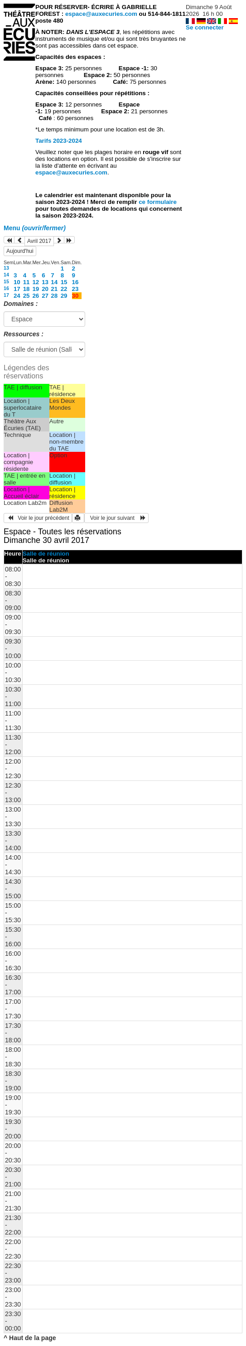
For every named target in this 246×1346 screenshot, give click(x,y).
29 (64, 295)
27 (45, 295)
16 (75, 282)
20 (45, 289)
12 (35, 282)
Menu (35, 228)
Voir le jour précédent (37, 518)
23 (75, 289)
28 (54, 295)
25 (26, 295)
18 (26, 289)
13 (6, 268)
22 (64, 289)
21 (54, 289)
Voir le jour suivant (116, 518)
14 (6, 274)
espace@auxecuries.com (101, 13)
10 (17, 282)
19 (35, 289)
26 (35, 295)
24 (17, 295)
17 (17, 289)
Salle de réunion (46, 553)
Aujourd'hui (20, 251)
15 (6, 281)
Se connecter (205, 27)
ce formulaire (158, 202)
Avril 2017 (39, 241)
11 (26, 282)
